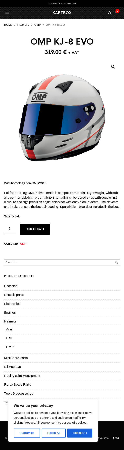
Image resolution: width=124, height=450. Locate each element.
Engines (10, 312)
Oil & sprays (12, 366)
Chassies (10, 286)
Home (8, 25)
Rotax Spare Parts (17, 384)
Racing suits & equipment (22, 375)
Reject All (53, 432)
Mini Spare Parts (16, 358)
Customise (26, 432)
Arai (9, 329)
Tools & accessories (18, 393)
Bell (9, 338)
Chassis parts (14, 295)
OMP (37, 25)
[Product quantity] (10, 229)
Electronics (12, 304)
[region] (53, 420)
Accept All (80, 432)
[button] (7, 13)
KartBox (62, 13)
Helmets (23, 25)
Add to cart (35, 229)
